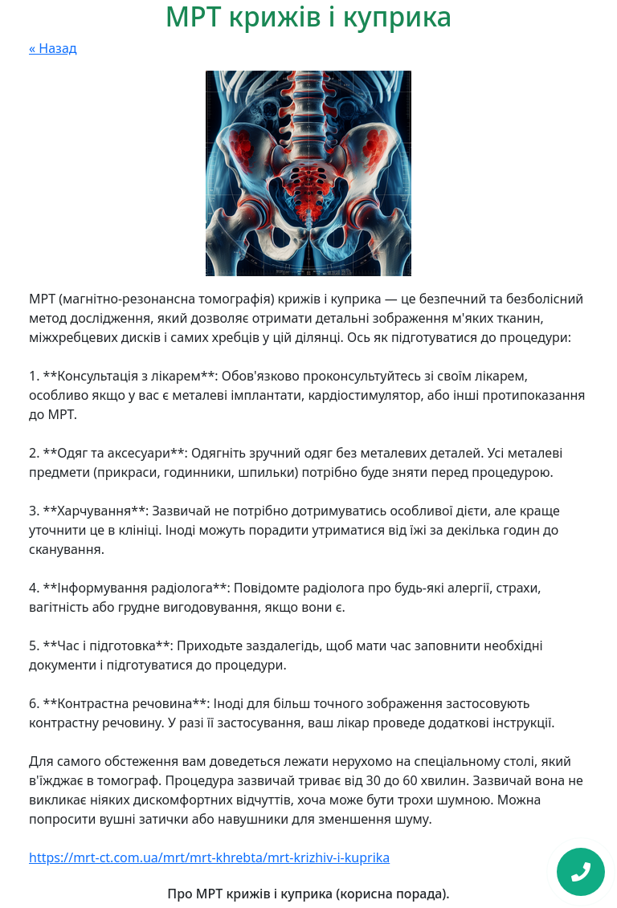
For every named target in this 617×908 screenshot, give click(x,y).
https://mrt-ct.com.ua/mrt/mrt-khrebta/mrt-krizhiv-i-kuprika (209, 857)
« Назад (53, 48)
